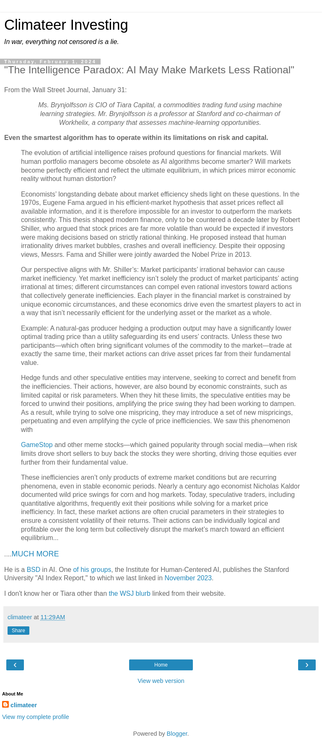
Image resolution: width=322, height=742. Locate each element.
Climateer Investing (66, 25)
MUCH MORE (35, 554)
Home (161, 665)
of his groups (92, 569)
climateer (23, 705)
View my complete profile (35, 717)
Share (18, 630)
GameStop (37, 444)
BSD (34, 569)
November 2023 (188, 578)
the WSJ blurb (129, 593)
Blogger (177, 733)
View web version (161, 680)
